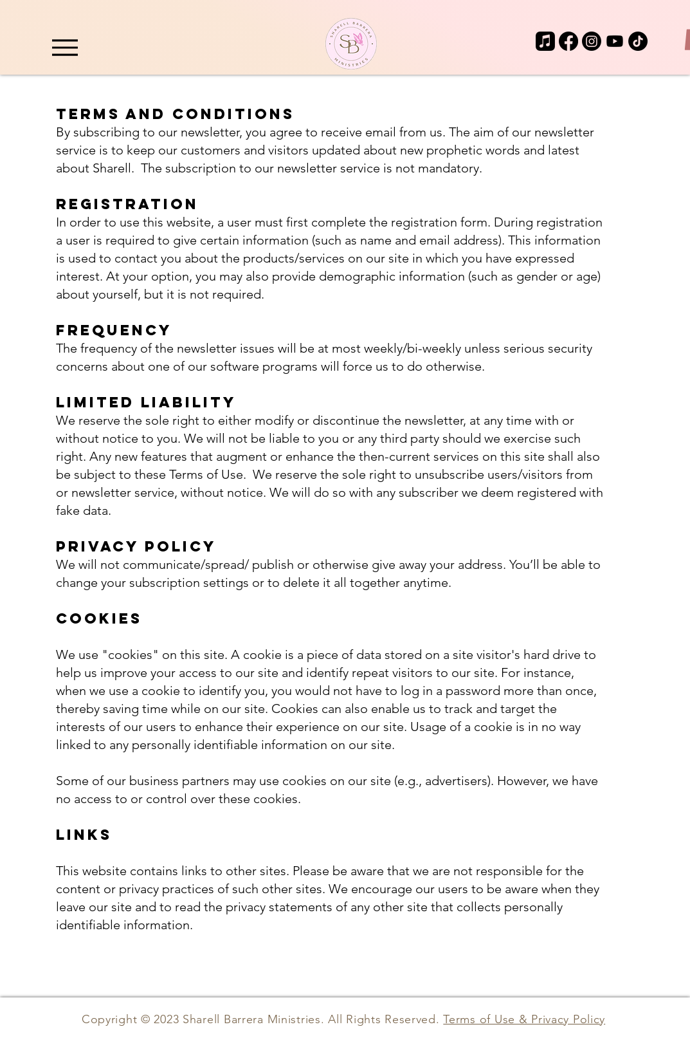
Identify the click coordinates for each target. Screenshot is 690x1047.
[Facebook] (568, 41)
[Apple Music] (545, 41)
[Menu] (65, 47)
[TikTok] (638, 41)
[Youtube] (614, 41)
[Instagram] (591, 41)
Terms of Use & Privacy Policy (524, 1019)
